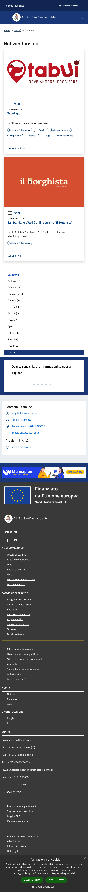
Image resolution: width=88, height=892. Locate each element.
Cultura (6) (13, 307)
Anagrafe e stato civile (19, 599)
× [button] (84, 858)
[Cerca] (81, 17)
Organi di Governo (16, 554)
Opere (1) (12, 326)
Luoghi (10, 718)
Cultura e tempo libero (19, 604)
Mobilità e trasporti (17, 634)
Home (7, 30)
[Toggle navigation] (6, 17)
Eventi (10, 723)
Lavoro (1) (13, 320)
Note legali (12, 851)
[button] (44, 886)
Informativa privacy (17, 846)
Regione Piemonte (14, 5)
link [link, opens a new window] (73, 873)
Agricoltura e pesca (17, 679)
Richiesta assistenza (18, 821)
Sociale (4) (13, 346)
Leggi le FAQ (13, 816)
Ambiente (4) (14, 281)
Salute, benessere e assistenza (23, 669)
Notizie (13, 103)
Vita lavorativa (15, 609)
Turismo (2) (13, 352)
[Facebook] (7, 540)
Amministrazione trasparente (22, 836)
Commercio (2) (15, 294)
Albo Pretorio (14, 841)
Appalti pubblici (15, 619)
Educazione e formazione (20, 649)
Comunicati (13, 699)
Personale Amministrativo (21, 579)
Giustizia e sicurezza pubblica (22, 654)
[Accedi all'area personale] (69, 5)
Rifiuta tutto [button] (56, 879)
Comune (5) (14, 300)
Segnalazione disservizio (20, 811)
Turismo (11, 629)
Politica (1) (13, 333)
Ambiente (12, 664)
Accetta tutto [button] (32, 880)
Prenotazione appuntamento (22, 806)
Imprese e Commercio (18, 614)
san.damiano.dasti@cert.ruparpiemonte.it (30, 770)
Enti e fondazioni (16, 569)
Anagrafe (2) (14, 287)
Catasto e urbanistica (18, 624)
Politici (10, 574)
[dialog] (44, 873)
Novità (17, 30)
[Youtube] (15, 540)
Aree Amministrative (18, 559)
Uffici (10, 564)
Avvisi (10, 704)
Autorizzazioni (14, 674)
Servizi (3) (13, 339)
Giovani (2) (13, 313)
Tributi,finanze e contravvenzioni (24, 659)
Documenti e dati (16, 584)
